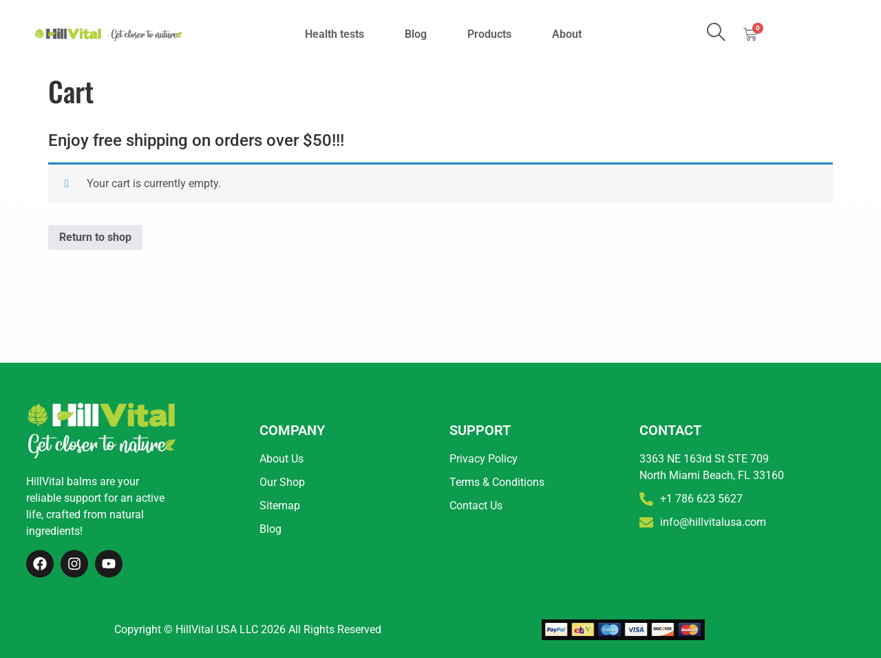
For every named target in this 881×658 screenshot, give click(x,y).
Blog (416, 34)
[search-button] (716, 32)
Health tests (334, 34)
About (567, 34)
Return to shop (95, 237)
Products (489, 34)
